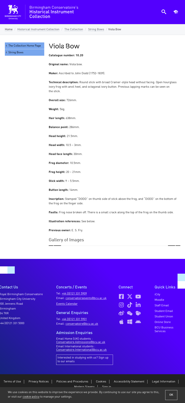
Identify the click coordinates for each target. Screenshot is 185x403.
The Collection (73, 29)
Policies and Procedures (72, 381)
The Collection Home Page (23, 45)
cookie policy (31, 396)
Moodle (159, 300)
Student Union (164, 316)
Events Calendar (67, 303)
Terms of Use (12, 381)
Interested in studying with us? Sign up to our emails (82, 359)
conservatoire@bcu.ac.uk (82, 323)
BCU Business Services (164, 329)
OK (171, 394)
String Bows (96, 29)
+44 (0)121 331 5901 (74, 319)
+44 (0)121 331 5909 (74, 293)
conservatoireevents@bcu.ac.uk (86, 298)
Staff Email (162, 305)
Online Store (163, 322)
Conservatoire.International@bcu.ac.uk (81, 349)
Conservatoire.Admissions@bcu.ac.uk (80, 342)
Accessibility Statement (129, 381)
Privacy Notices (39, 381)
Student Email (164, 311)
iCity (157, 294)
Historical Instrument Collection (38, 29)
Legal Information (163, 381)
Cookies (101, 381)
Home (9, 29)
